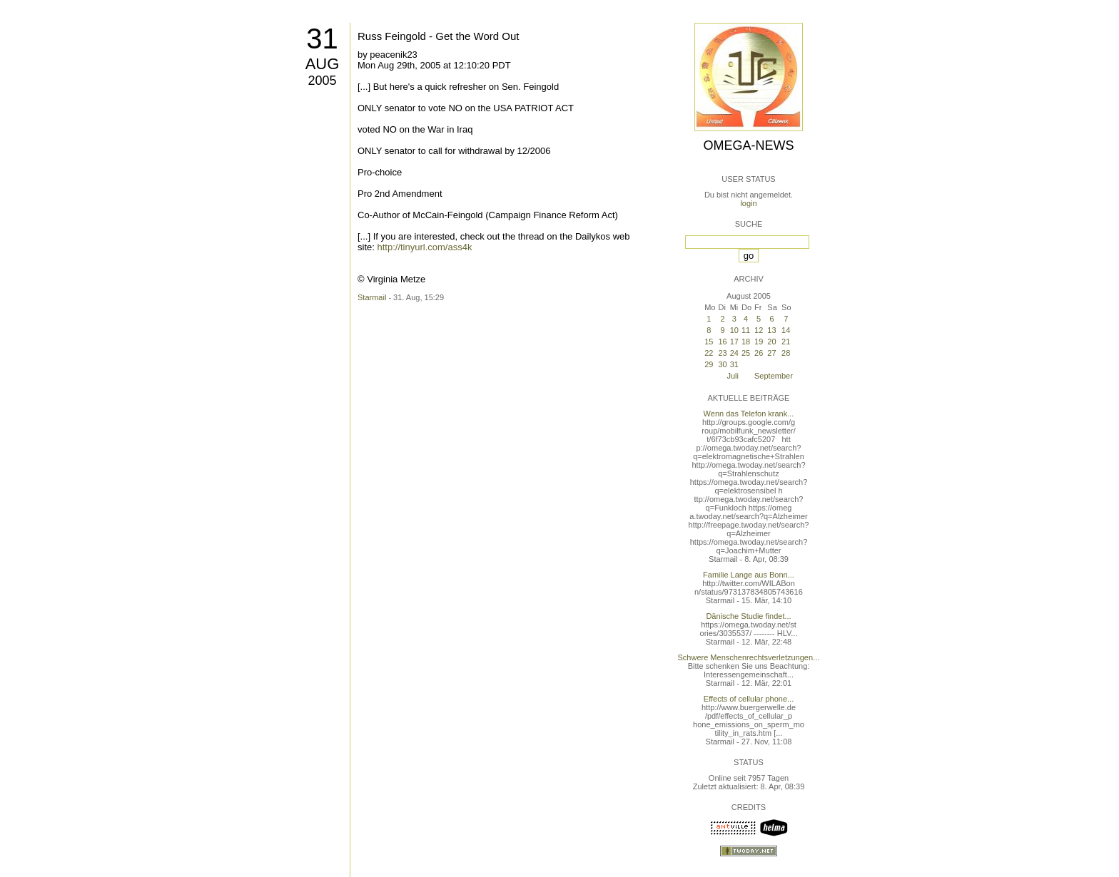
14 (785, 330)
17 (734, 341)
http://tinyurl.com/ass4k (424, 247)
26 (758, 353)
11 (745, 330)
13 (771, 330)
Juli (732, 375)
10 (734, 330)
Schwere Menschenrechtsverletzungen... (749, 657)
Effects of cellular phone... (749, 698)
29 (708, 364)
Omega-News (748, 145)
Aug (322, 64)
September (773, 375)
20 (771, 341)
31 (322, 38)
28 (785, 353)
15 (708, 341)
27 (771, 353)
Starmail (372, 297)
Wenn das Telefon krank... (749, 413)
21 (785, 341)
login (748, 203)
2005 (322, 80)
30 (722, 364)
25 (745, 353)
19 (758, 341)
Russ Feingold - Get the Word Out (439, 36)
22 (708, 353)
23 (722, 353)
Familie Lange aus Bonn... (748, 574)
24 (734, 353)
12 (758, 330)
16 (722, 341)
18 (745, 341)
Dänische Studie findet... (748, 616)
